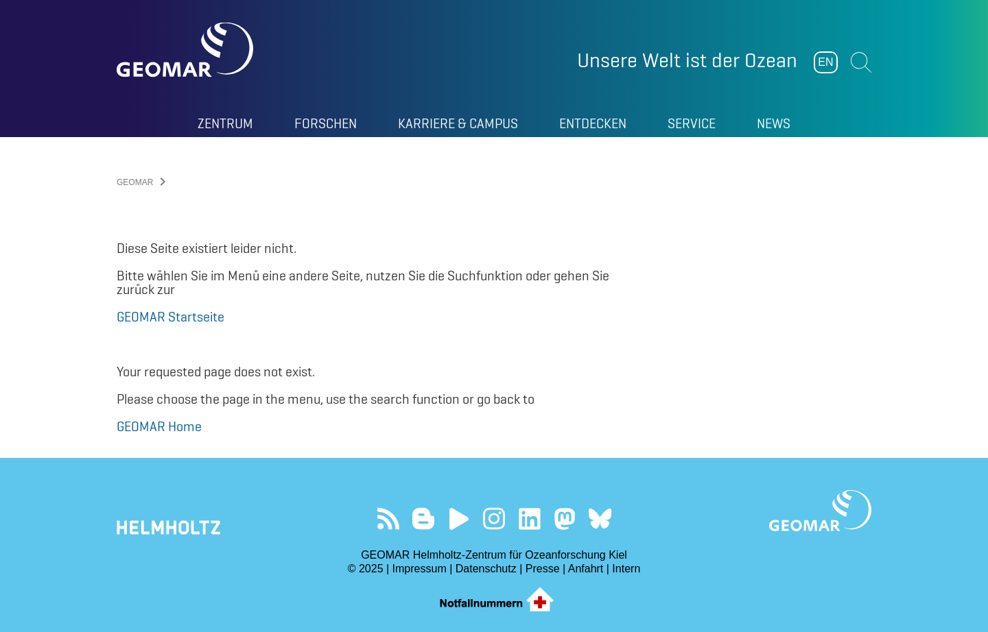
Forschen (325, 123)
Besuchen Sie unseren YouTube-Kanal (459, 519)
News (773, 123)
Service (692, 123)
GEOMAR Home (159, 426)
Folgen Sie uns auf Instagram (494, 519)
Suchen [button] (861, 62)
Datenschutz (486, 568)
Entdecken (592, 123)
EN (825, 62)
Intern (626, 568)
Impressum (419, 568)
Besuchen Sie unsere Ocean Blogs (424, 519)
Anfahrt (586, 568)
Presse (543, 568)
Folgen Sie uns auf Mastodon (564, 519)
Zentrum (225, 123)
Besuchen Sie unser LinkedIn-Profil (529, 519)
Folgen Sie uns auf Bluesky (600, 519)
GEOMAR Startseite (170, 317)
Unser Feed (388, 519)
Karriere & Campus (458, 123)
